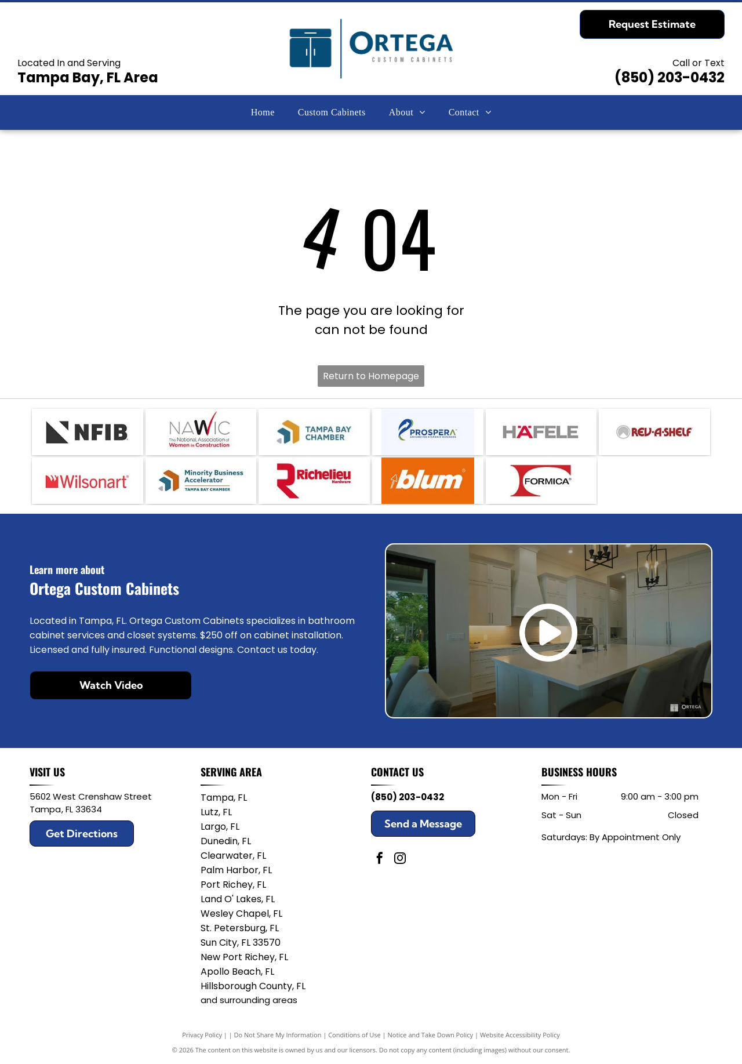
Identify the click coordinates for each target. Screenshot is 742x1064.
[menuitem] (262, 112)
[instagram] (400, 859)
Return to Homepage (371, 376)
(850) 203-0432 (669, 77)
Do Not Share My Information (278, 1034)
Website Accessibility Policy (520, 1034)
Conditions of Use (354, 1034)
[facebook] (379, 859)
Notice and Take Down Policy (431, 1034)
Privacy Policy (202, 1034)
